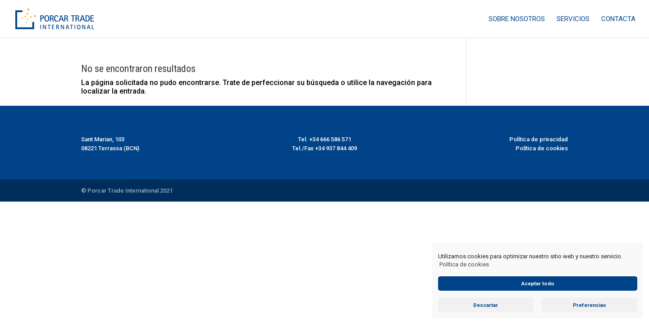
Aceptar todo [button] (537, 283)
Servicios (573, 19)
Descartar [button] (485, 305)
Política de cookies (464, 264)
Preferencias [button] (589, 305)
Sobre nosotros (517, 19)
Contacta (618, 19)
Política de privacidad (538, 139)
